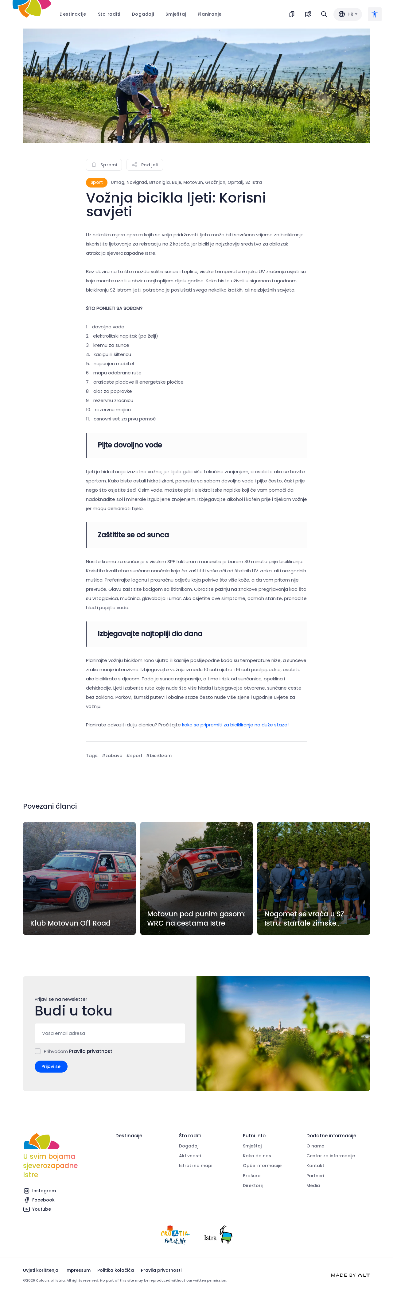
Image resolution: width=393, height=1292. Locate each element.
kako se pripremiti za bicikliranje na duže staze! (235, 724)
